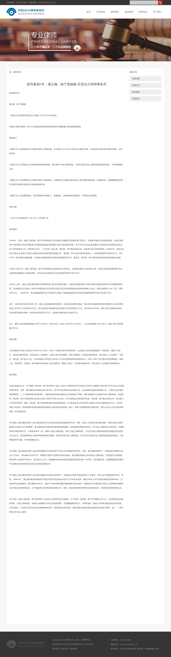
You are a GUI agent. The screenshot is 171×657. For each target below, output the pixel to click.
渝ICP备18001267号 (60, 644)
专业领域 (100, 12)
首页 (88, 12)
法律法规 (136, 79)
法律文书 (136, 85)
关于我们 (157, 12)
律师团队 (114, 12)
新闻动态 (143, 12)
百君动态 (136, 99)
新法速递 (136, 92)
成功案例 (129, 12)
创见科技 (73, 649)
